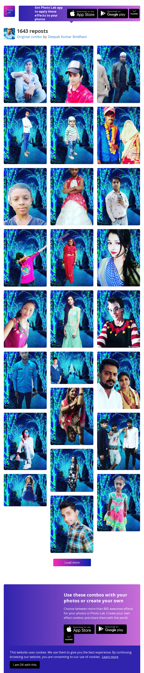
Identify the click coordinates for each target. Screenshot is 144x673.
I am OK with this (25, 665)
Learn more (110, 657)
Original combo (29, 36)
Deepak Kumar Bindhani (67, 36)
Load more (72, 562)
